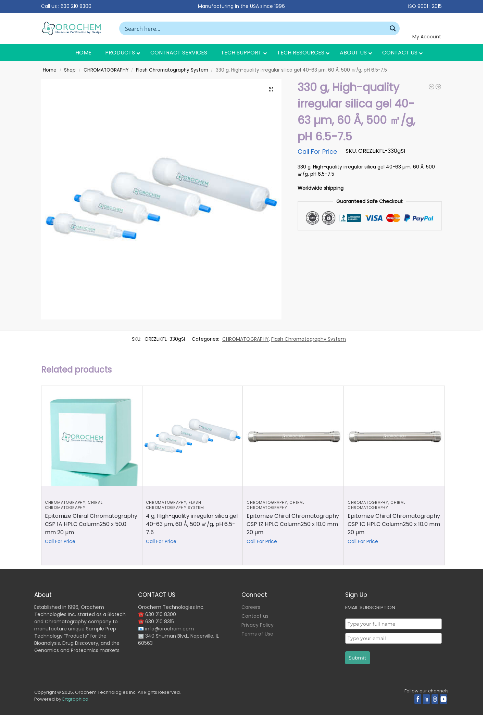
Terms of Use (257, 633)
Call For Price (317, 151)
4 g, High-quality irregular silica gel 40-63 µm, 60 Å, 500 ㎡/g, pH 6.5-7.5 (192, 524)
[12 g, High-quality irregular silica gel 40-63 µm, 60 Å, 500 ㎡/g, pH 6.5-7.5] (431, 86)
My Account (426, 36)
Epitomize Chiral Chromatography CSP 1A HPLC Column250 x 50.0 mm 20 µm (91, 524)
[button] (271, 89)
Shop (70, 70)
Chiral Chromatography (73, 505)
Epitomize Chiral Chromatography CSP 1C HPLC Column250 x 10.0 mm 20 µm (394, 524)
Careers (250, 607)
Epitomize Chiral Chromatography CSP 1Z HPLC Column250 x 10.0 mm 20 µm (293, 524)
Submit (357, 658)
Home (50, 70)
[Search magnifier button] (393, 28)
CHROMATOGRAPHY (106, 70)
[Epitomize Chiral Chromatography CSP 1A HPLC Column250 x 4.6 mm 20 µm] (438, 86)
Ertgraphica (75, 699)
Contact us (254, 616)
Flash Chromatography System (172, 70)
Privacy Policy (257, 625)
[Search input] (255, 28)
